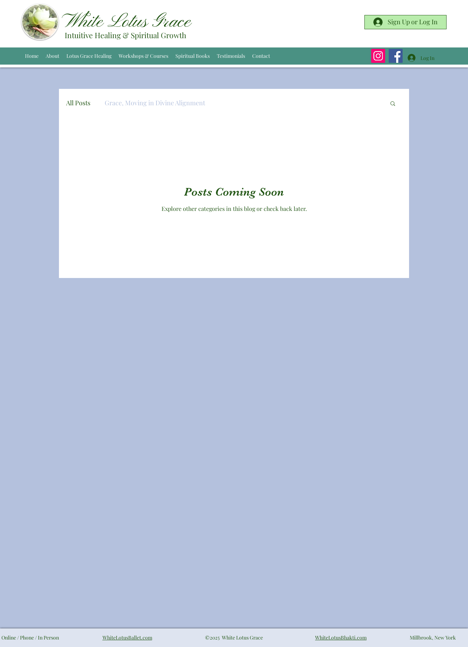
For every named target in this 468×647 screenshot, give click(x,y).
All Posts (78, 102)
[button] (392, 104)
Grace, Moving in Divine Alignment (155, 102)
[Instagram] (378, 56)
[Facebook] (396, 56)
